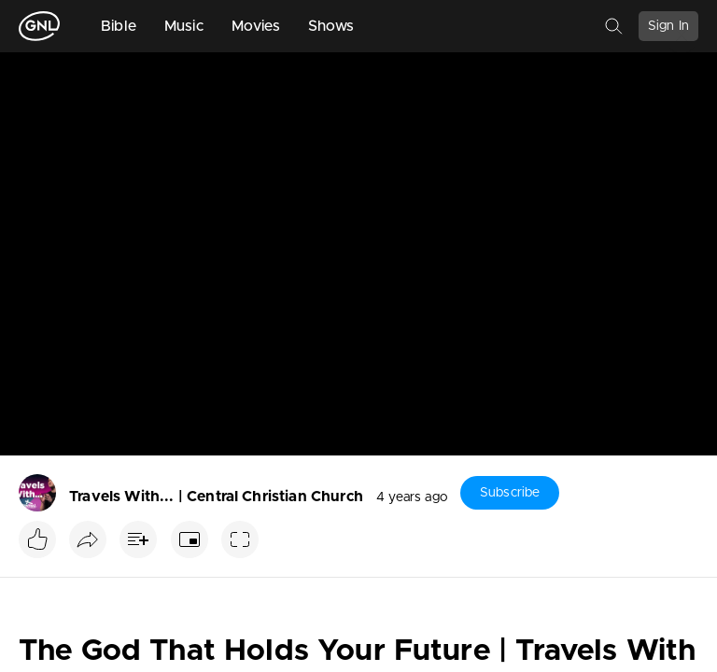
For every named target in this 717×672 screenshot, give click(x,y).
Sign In (668, 26)
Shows (331, 26)
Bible (118, 26)
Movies (256, 26)
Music (184, 26)
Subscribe (510, 492)
